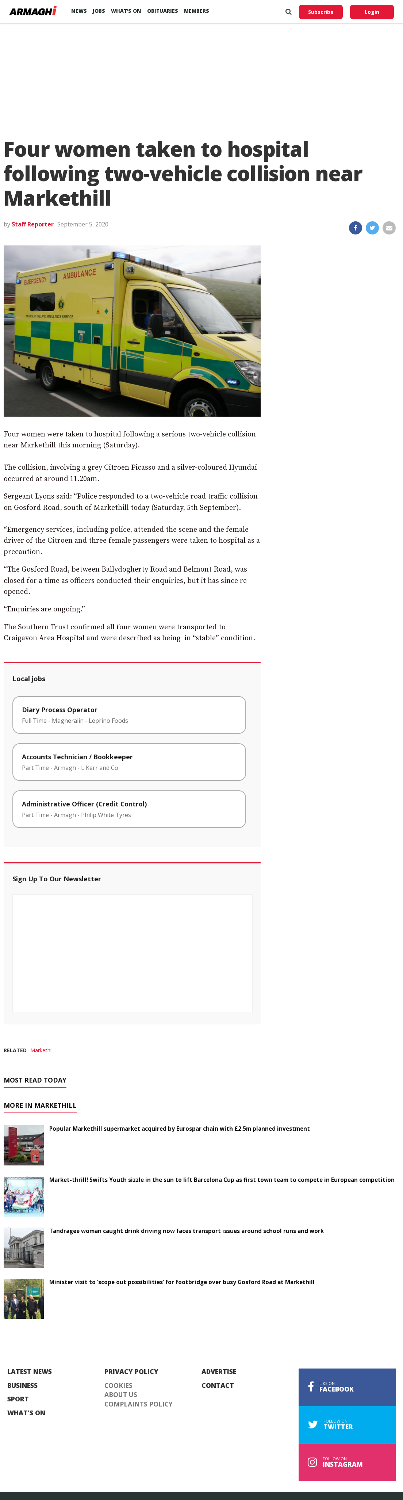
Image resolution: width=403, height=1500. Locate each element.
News (79, 10)
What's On (26, 1413)
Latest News (29, 1372)
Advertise (219, 1372)
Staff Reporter (33, 224)
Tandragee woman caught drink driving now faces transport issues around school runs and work (186, 1230)
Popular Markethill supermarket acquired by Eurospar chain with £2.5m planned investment (179, 1128)
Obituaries (162, 10)
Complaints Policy (138, 1404)
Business (22, 1385)
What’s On (126, 10)
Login (372, 11)
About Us (120, 1395)
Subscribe (321, 11)
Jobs (99, 10)
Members (196, 10)
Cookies (118, 1385)
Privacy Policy (131, 1372)
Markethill (42, 1050)
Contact (218, 1385)
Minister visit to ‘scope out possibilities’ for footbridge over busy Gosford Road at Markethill (182, 1282)
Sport (18, 1399)
